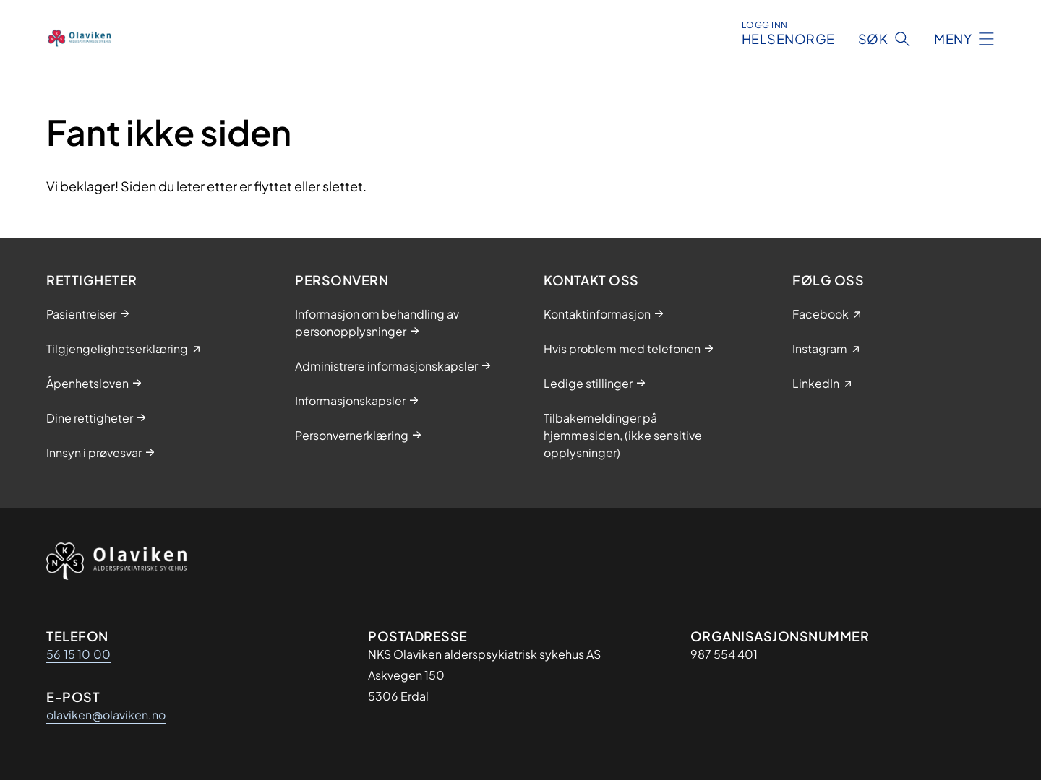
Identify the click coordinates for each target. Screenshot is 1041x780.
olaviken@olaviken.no (106, 714)
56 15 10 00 (78, 654)
